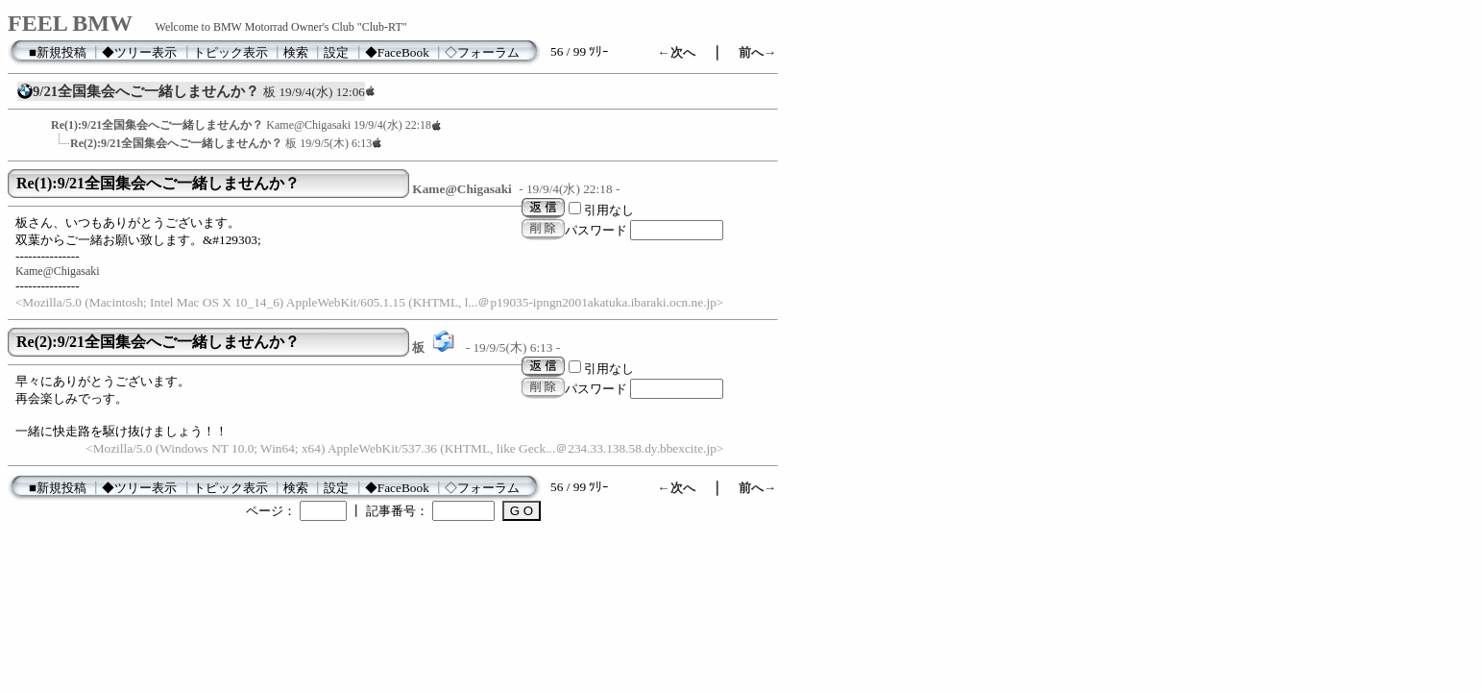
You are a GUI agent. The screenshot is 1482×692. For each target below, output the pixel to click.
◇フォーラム (482, 52)
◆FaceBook (397, 52)
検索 (295, 52)
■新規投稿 (57, 52)
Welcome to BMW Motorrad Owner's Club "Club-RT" (281, 27)
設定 (336, 52)
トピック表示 (230, 52)
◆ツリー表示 (139, 52)
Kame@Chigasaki (57, 271)
